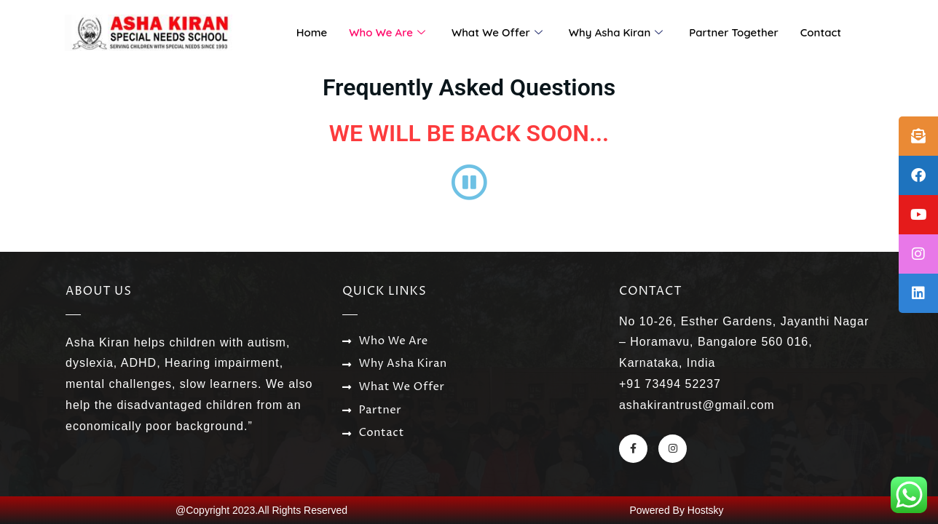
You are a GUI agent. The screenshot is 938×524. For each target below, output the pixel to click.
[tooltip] (918, 136)
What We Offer (497, 32)
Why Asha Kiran (616, 32)
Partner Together (734, 32)
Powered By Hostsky (676, 510)
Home (312, 32)
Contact (820, 32)
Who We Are (387, 32)
